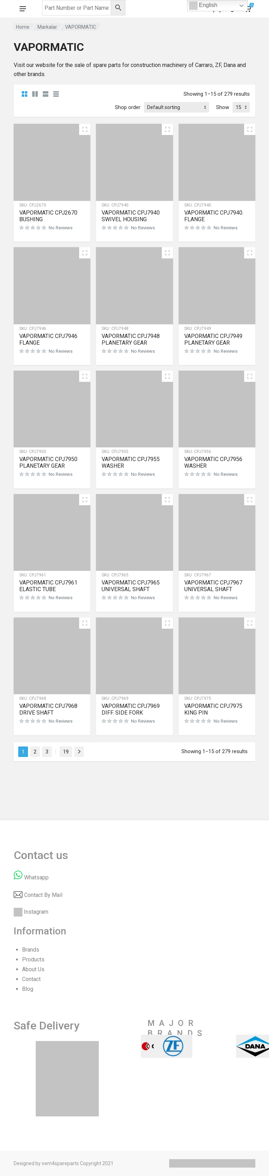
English (203, 5)
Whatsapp (36, 877)
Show (222, 107)
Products (33, 959)
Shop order (127, 107)
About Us (33, 969)
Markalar (47, 27)
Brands (30, 949)
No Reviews (61, 227)
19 (66, 752)
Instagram (36, 911)
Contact (31, 979)
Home (22, 27)
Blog (27, 989)
